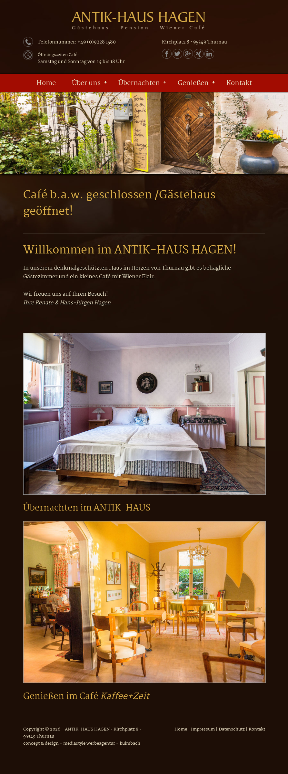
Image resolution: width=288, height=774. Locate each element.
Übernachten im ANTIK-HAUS (87, 508)
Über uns (86, 83)
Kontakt (239, 83)
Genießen (193, 83)
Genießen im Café (86, 697)
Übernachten (139, 83)
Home (46, 83)
